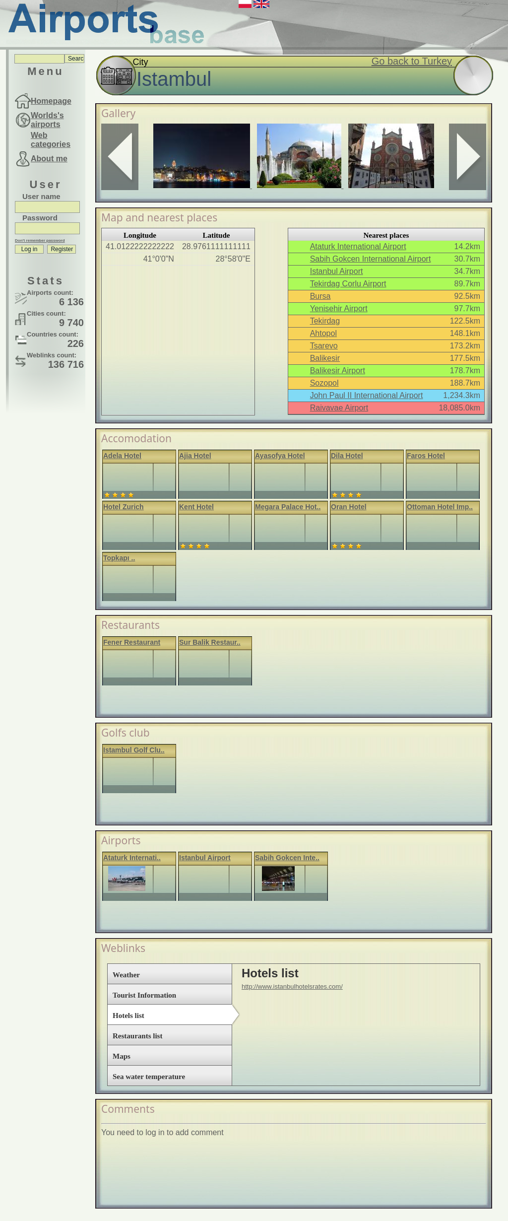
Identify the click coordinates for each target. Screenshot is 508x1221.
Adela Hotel (122, 456)
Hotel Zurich (123, 507)
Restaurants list (137, 1036)
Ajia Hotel (195, 456)
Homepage (51, 101)
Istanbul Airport (336, 271)
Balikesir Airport (337, 370)
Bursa (320, 296)
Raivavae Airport (339, 408)
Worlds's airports (47, 120)
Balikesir (325, 358)
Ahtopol (323, 333)
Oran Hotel (349, 507)
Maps (121, 1056)
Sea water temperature (149, 1077)
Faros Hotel (426, 456)
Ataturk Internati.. (132, 858)
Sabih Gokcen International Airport (370, 259)
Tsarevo (324, 345)
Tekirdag (325, 321)
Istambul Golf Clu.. (134, 750)
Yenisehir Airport (339, 308)
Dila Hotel (347, 456)
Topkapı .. (119, 558)
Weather (126, 975)
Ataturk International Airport (358, 246)
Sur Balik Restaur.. (210, 642)
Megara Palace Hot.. (287, 507)
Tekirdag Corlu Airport (348, 283)
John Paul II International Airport (366, 395)
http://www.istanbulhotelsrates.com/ (292, 986)
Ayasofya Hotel (280, 456)
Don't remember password (40, 240)
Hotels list (128, 1015)
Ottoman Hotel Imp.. (440, 507)
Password (40, 217)
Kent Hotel (196, 507)
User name (41, 196)
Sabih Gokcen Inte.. (287, 858)
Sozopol (324, 383)
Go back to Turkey (412, 61)
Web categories (50, 139)
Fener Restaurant (131, 642)
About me (49, 158)
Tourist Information (144, 995)
